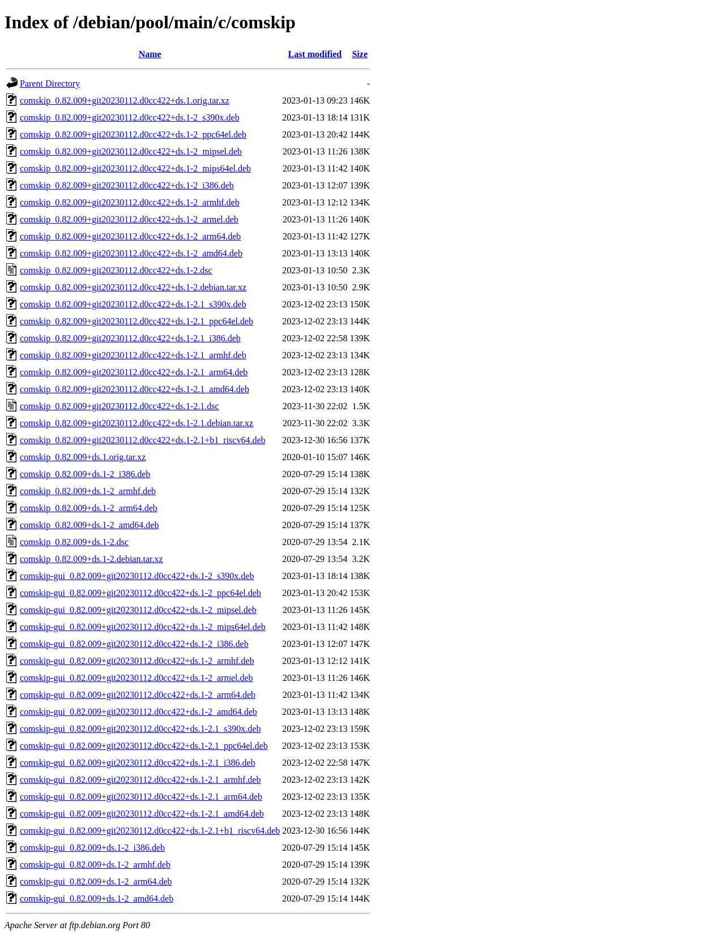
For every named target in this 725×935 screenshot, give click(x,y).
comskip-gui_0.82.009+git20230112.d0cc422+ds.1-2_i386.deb (134, 644)
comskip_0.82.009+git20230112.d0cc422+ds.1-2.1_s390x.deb (133, 304)
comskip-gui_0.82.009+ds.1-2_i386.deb (92, 847)
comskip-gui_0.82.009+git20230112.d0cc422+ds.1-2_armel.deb (136, 678)
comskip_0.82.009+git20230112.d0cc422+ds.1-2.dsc (116, 270)
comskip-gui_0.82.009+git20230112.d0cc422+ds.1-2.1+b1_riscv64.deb (150, 830)
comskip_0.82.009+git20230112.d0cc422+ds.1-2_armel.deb (129, 219)
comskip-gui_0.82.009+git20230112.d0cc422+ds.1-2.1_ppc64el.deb (144, 745)
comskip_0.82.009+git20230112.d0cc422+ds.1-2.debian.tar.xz (133, 287)
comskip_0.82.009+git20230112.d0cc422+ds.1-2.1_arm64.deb (134, 372)
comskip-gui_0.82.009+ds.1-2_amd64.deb (96, 898)
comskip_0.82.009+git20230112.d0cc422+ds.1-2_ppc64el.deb (133, 134)
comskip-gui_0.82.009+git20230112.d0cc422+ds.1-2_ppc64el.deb (140, 593)
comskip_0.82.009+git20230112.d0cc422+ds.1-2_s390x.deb (130, 117)
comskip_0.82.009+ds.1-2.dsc (74, 542)
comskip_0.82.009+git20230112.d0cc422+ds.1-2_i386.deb (127, 185)
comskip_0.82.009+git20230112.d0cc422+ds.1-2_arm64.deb (130, 236)
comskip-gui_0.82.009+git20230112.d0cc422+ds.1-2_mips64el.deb (143, 627)
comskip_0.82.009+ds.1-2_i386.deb (85, 474)
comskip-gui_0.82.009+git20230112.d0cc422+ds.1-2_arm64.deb (137, 695)
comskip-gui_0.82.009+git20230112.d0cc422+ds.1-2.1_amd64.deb (142, 813)
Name (150, 54)
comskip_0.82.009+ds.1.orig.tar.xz (83, 457)
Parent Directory (50, 83)
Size (360, 54)
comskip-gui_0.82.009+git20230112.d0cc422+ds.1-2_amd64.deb (138, 712)
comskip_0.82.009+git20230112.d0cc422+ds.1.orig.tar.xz (124, 100)
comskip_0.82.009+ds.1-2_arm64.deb (88, 508)
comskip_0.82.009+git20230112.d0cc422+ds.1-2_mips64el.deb (135, 168)
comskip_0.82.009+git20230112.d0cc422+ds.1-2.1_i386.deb (130, 338)
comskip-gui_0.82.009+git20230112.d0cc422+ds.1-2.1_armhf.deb (140, 779)
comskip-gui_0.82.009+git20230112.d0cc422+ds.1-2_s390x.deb (137, 576)
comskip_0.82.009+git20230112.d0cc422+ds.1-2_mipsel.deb (131, 151)
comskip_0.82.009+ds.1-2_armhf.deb (88, 491)
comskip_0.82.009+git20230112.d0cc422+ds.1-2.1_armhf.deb (133, 355)
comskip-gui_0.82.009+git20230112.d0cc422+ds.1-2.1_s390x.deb (140, 729)
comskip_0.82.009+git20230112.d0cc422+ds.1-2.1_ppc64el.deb (136, 321)
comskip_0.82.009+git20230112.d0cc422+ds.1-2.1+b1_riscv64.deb (143, 440)
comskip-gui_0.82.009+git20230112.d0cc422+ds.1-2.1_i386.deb (137, 762)
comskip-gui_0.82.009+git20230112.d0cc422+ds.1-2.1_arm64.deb (141, 796)
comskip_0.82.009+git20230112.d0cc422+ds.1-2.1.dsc (119, 406)
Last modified (315, 54)
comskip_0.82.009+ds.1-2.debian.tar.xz (91, 559)
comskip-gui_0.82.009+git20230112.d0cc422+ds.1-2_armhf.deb (137, 661)
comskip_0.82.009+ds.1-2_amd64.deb (89, 525)
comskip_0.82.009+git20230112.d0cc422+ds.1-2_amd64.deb (131, 253)
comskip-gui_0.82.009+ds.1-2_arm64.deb (96, 881)
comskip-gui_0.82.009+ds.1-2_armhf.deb (95, 864)
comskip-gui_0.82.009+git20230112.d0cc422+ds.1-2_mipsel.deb (138, 610)
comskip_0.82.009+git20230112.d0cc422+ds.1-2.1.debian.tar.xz (136, 423)
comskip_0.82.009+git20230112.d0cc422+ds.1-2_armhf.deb (130, 202)
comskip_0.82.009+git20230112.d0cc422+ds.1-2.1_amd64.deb (134, 389)
